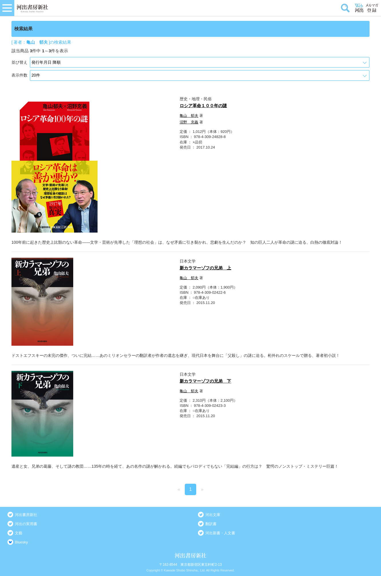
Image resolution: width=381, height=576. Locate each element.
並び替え (19, 62)
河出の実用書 (26, 524)
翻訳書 (211, 524)
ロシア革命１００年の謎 (203, 105)
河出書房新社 (26, 515)
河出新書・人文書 (220, 533)
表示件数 (19, 75)
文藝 (18, 533)
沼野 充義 (189, 122)
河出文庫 (212, 515)
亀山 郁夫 (189, 115)
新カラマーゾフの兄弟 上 (205, 267)
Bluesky (21, 542)
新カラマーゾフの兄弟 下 (205, 381)
